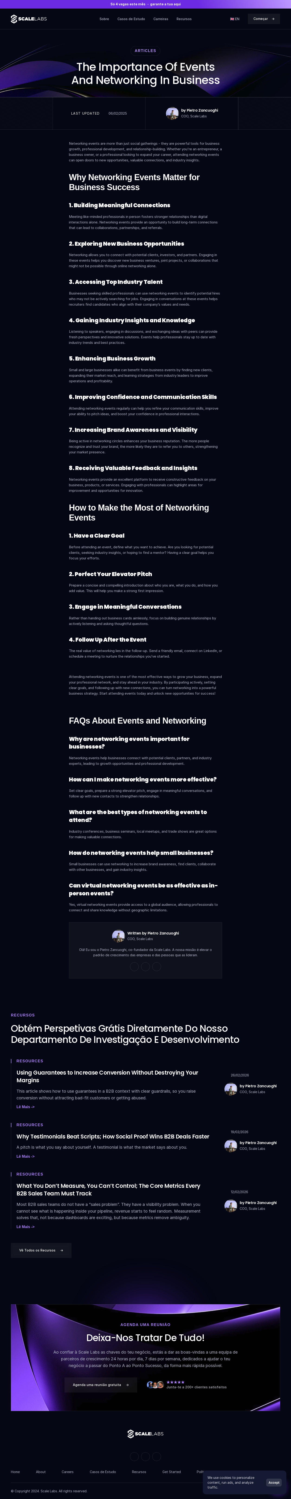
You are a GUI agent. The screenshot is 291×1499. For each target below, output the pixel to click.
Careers (68, 1472)
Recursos (184, 19)
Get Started (171, 1472)
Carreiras (160, 19)
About (41, 1472)
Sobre (104, 19)
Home (15, 1472)
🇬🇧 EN (234, 19)
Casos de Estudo (131, 19)
